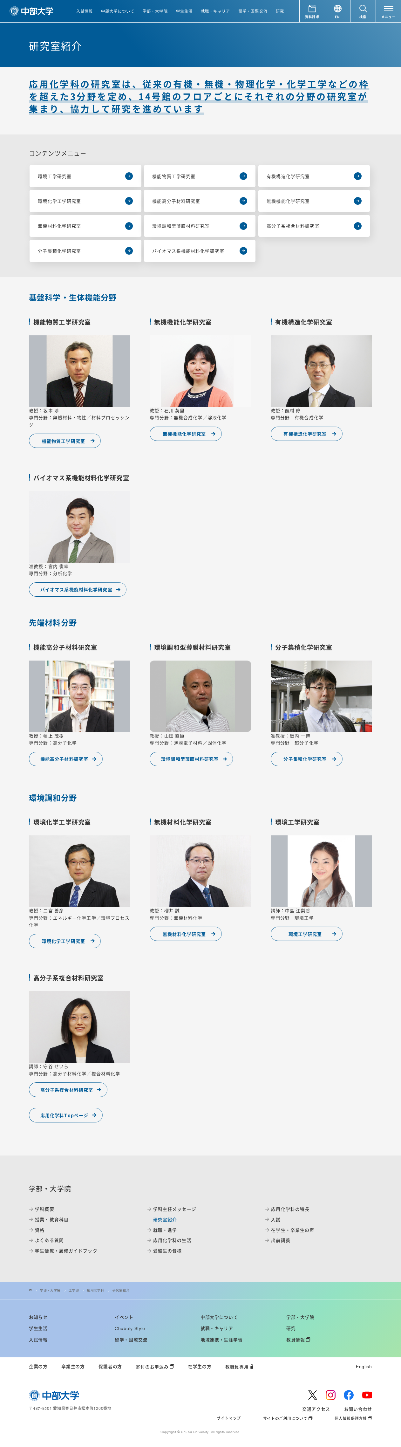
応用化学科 (95, 1290)
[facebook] (349, 1395)
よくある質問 (49, 1240)
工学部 (74, 1290)
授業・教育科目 (52, 1220)
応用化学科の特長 (290, 1209)
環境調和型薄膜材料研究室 (190, 759)
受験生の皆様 (167, 1251)
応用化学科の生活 (172, 1240)
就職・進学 (165, 1230)
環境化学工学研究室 (63, 941)
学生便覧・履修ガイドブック (66, 1251)
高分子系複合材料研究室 (66, 1090)
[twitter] (312, 1394)
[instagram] (331, 1395)
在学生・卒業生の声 (292, 1230)
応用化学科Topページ (64, 1115)
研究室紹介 (120, 1290)
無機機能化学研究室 (184, 433)
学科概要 (44, 1209)
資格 (39, 1230)
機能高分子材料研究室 (64, 759)
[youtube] (367, 1395)
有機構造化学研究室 (305, 433)
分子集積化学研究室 (305, 759)
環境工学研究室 (305, 934)
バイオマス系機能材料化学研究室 (76, 589)
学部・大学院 (50, 1290)
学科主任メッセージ (174, 1209)
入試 (276, 1220)
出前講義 (280, 1240)
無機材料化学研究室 (184, 934)
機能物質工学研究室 (63, 441)
